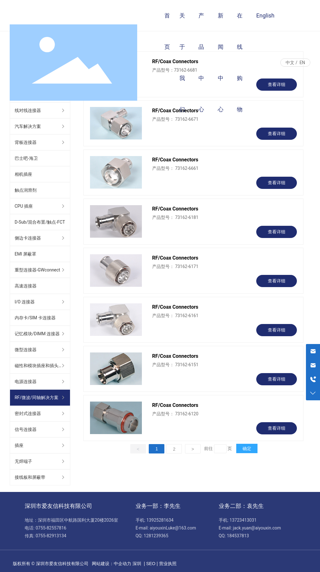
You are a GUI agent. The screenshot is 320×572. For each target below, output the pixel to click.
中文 (290, 62)
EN (302, 62)
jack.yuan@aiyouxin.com (257, 527)
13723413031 (243, 520)
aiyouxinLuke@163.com (173, 527)
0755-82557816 (51, 527)
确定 (246, 448)
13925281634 (160, 520)
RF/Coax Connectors (175, 160)
